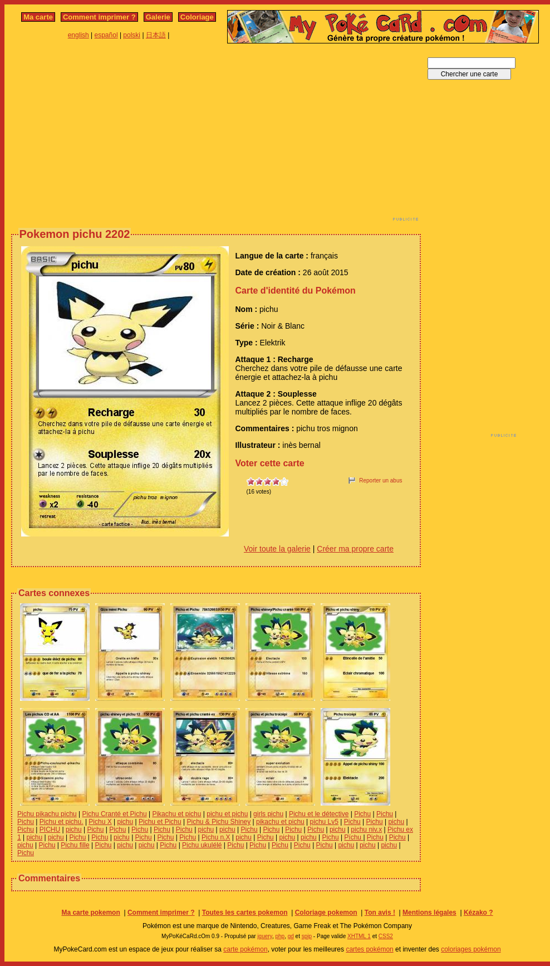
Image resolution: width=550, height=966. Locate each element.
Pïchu (353, 837)
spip (307, 936)
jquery (264, 936)
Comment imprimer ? (99, 17)
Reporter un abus (380, 480)
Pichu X (100, 822)
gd (291, 936)
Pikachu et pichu (176, 814)
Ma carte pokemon (90, 912)
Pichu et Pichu (160, 822)
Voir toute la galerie (277, 548)
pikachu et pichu (280, 822)
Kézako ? (478, 912)
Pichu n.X (216, 837)
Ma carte (38, 17)
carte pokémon (245, 949)
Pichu (362, 814)
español (106, 35)
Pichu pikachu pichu (47, 814)
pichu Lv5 (324, 822)
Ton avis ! (380, 912)
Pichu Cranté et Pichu (114, 814)
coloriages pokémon (470, 949)
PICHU (50, 829)
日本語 (156, 35)
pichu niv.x (366, 829)
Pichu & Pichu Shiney (219, 822)
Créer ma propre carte (355, 548)
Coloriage (197, 17)
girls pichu (268, 814)
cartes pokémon (369, 949)
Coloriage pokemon (326, 912)
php (279, 936)
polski (131, 35)
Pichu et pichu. (62, 822)
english (78, 35)
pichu (125, 822)
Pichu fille (75, 845)
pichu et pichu (227, 814)
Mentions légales (429, 912)
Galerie (158, 17)
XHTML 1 (359, 936)
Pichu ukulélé (202, 845)
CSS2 (386, 936)
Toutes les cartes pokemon (245, 912)
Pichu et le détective (318, 814)
